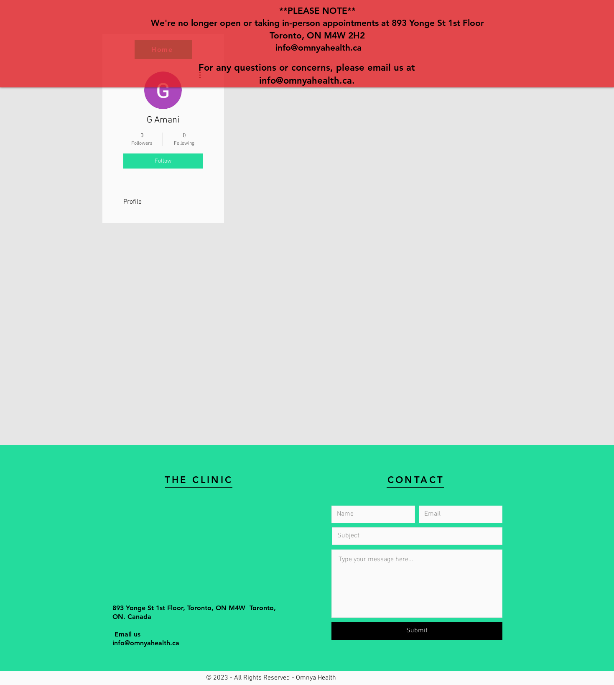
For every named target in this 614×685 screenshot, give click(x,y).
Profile (132, 202)
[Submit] (416, 631)
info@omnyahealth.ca (318, 47)
